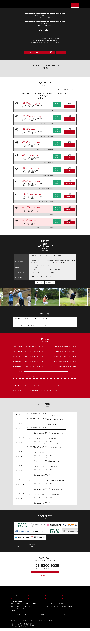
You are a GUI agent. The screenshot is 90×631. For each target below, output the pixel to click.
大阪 (57, 606)
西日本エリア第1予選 (25, 116)
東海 (11, 611)
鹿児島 (68, 609)
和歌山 (65, 606)
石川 (23, 609)
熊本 (59, 609)
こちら (57, 262)
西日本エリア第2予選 (25, 142)
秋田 (29, 606)
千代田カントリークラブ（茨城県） (31, 169)
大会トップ (29, 52)
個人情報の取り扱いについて (41, 622)
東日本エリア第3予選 (25, 167)
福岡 (51, 609)
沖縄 (71, 609)
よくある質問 (49, 601)
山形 (32, 606)
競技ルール (31, 601)
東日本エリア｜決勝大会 (26, 219)
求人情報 (50, 622)
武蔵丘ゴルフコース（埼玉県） (30, 221)
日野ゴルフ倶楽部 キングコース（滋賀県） (33, 117)
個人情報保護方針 (31, 622)
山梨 (29, 609)
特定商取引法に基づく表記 (22, 622)
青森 (21, 606)
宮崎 (65, 609)
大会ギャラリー (67, 598)
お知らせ (60, 52)
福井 (26, 609)
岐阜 (18, 611)
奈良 (62, 606)
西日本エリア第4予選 (25, 193)
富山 (21, 609)
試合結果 (56, 107)
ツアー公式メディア (33, 598)
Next (86, 297)
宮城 (27, 606)
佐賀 (54, 609)
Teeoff (55, 617)
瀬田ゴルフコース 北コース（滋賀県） (31, 208)
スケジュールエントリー (50, 52)
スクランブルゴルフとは (30, 617)
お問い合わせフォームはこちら (45, 573)
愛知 (23, 611)
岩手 (24, 606)
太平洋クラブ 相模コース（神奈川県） (31, 104)
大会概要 (40, 283)
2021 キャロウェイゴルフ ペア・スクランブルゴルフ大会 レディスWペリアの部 (32, 326)
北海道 (18, 606)
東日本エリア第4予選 (25, 180)
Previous (4, 297)
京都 (54, 606)
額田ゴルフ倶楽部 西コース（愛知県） (31, 143)
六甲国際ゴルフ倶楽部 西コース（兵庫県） (33, 195)
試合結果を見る (69, 106)
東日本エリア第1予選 (25, 103)
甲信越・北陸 (13, 609)
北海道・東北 (13, 606)
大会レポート (49, 598)
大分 (62, 609)
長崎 (57, 609)
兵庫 (59, 606)
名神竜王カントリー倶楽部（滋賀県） (31, 156)
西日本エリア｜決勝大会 (26, 206)
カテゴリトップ (39, 52)
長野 (31, 609)
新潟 (18, 609)
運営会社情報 (13, 622)
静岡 (21, 611)
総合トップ (14, 598)
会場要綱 (56, 104)
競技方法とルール (51, 283)
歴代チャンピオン (15, 601)
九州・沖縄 (46, 609)
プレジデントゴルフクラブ (66, 617)
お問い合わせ (66, 601)
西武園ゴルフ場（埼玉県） (28, 130)
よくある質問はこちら (45, 578)
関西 (44, 606)
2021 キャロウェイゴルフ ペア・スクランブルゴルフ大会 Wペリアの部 (31, 322)
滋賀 (51, 606)
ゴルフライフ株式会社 (18, 617)
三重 (26, 611)
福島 (35, 606)
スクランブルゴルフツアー (45, 617)
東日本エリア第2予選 (25, 129)
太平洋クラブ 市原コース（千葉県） (31, 182)
